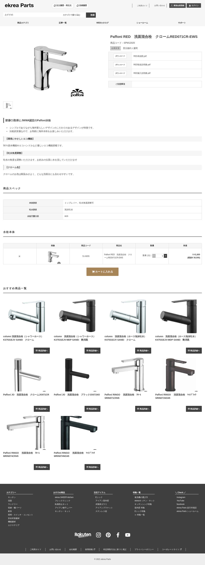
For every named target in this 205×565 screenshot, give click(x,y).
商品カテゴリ (23, 23)
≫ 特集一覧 (140, 515)
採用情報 (89, 549)
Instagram (181, 497)
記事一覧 (63, 23)
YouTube (180, 501)
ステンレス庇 (101, 511)
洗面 (10, 501)
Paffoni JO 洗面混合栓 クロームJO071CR (26, 394)
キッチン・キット (62, 511)
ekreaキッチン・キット (145, 501)
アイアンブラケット (104, 508)
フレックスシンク (62, 501)
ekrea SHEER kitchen (64, 497)
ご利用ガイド (35, 549)
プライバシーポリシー (144, 549)
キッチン (12, 497)
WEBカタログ (102, 23)
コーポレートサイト (170, 549)
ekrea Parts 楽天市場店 (187, 508)
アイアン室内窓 (102, 501)
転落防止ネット (61, 504)
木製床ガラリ (101, 504)
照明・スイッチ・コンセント (20, 515)
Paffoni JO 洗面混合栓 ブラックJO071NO (77, 394)
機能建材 (12, 522)
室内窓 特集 (140, 508)
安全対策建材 (14, 518)
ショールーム (142, 23)
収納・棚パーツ (14, 508)
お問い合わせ (55, 549)
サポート (182, 23)
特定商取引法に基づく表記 (114, 549)
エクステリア (14, 525)
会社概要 (73, 549)
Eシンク (98, 497)
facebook (180, 504)
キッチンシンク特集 (143, 504)
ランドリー (13, 504)
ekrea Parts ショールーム (188, 511)
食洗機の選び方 (141, 497)
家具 (10, 511)
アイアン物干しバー (63, 508)
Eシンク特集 (140, 511)
